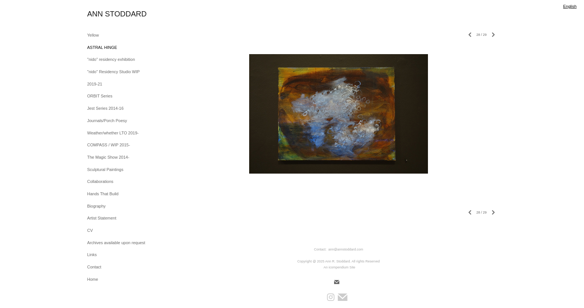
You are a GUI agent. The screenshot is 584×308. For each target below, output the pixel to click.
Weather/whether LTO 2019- (113, 133)
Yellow (93, 35)
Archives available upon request (116, 242)
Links (92, 254)
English (570, 6)
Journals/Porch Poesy (107, 120)
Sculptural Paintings (105, 169)
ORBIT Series (99, 96)
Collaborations (100, 181)
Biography (96, 206)
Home (92, 279)
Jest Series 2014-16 (105, 108)
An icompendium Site (339, 267)
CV (90, 230)
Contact (94, 267)
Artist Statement (101, 218)
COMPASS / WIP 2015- (108, 145)
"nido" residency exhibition (111, 59)
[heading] (105, 14)
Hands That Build (102, 194)
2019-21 (94, 84)
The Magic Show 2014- (108, 157)
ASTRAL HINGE (102, 47)
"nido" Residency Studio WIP (113, 71)
